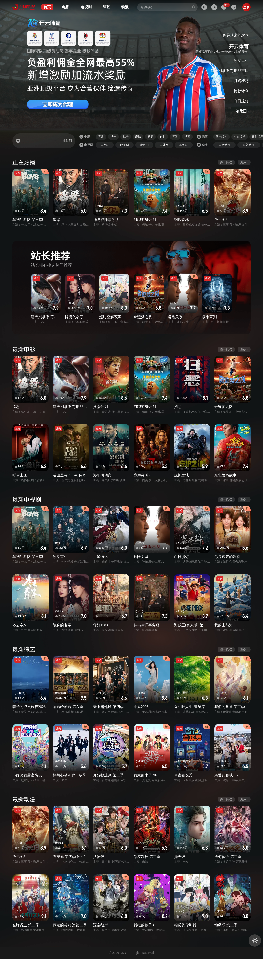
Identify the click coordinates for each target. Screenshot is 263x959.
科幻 (163, 136)
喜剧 (101, 136)
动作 (113, 136)
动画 (187, 136)
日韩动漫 (248, 144)
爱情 (138, 136)
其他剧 (183, 144)
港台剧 (144, 144)
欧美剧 (124, 144)
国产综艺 (221, 136)
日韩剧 (164, 144)
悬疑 (150, 136)
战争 (126, 136)
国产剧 (104, 144)
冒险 (175, 136)
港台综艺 (239, 136)
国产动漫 (224, 144)
